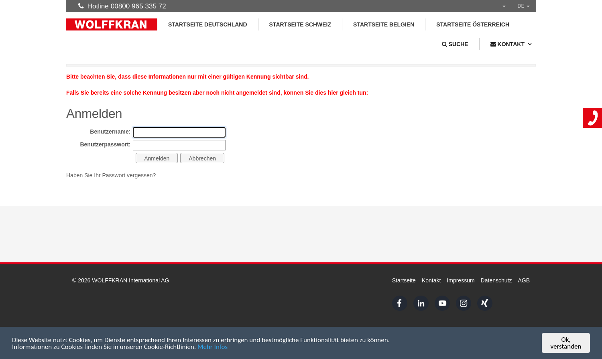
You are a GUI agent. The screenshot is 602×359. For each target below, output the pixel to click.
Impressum (460, 280)
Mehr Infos (212, 347)
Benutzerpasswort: (105, 144)
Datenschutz (496, 280)
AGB (524, 280)
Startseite (404, 280)
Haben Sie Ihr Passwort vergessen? (111, 175)
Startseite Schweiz (300, 24)
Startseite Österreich (472, 24)
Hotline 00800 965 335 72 (122, 6)
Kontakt (431, 280)
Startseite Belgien (383, 24)
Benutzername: (110, 131)
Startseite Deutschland (207, 24)
